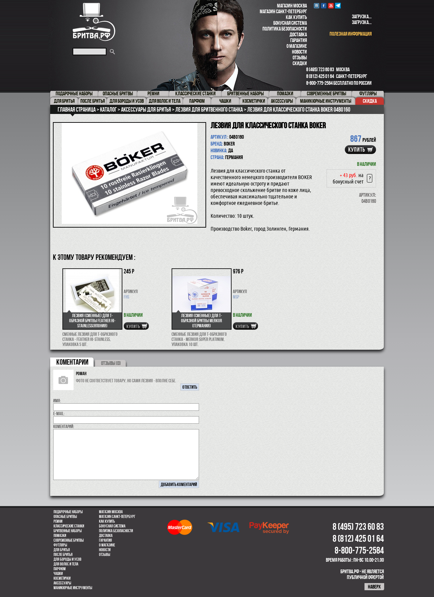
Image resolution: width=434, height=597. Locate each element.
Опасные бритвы (65, 516)
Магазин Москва (292, 5)
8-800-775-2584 (319, 83)
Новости (299, 52)
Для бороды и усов (67, 559)
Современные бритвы (69, 540)
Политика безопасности (284, 29)
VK (316, 5)
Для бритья (62, 549)
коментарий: (63, 426)
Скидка (370, 101)
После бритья (63, 554)
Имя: (57, 400)
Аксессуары (62, 583)
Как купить (296, 17)
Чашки (58, 573)
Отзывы (300, 57)
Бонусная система (290, 23)
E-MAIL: (59, 413)
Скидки (300, 63)
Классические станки (69, 526)
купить (356, 149)
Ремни (58, 521)
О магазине (297, 46)
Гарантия (298, 40)
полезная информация (351, 34)
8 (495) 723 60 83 (320, 69)
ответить (189, 387)
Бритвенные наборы (68, 530)
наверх (374, 587)
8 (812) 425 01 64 (320, 76)
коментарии (72, 362)
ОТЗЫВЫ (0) (111, 363)
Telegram (338, 5)
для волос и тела (66, 564)
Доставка (298, 34)
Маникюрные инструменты (73, 587)
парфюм (60, 568)
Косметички (62, 578)
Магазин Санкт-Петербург (283, 11)
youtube (331, 5)
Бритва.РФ (94, 22)
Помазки (60, 535)
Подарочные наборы (68, 511)
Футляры (60, 545)
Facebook (324, 5)
